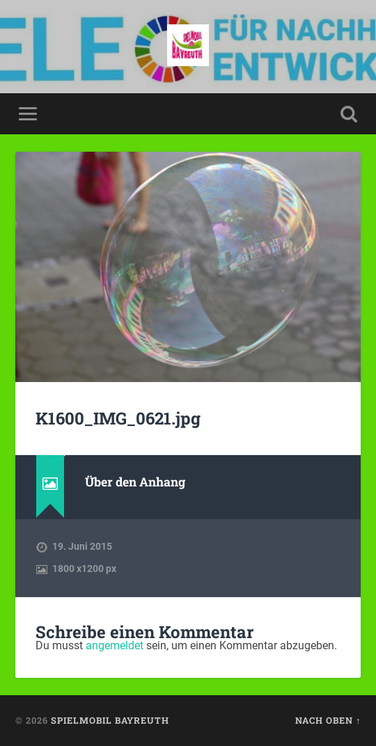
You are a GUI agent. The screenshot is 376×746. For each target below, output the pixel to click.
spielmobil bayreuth (110, 720)
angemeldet (114, 645)
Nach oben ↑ (328, 720)
